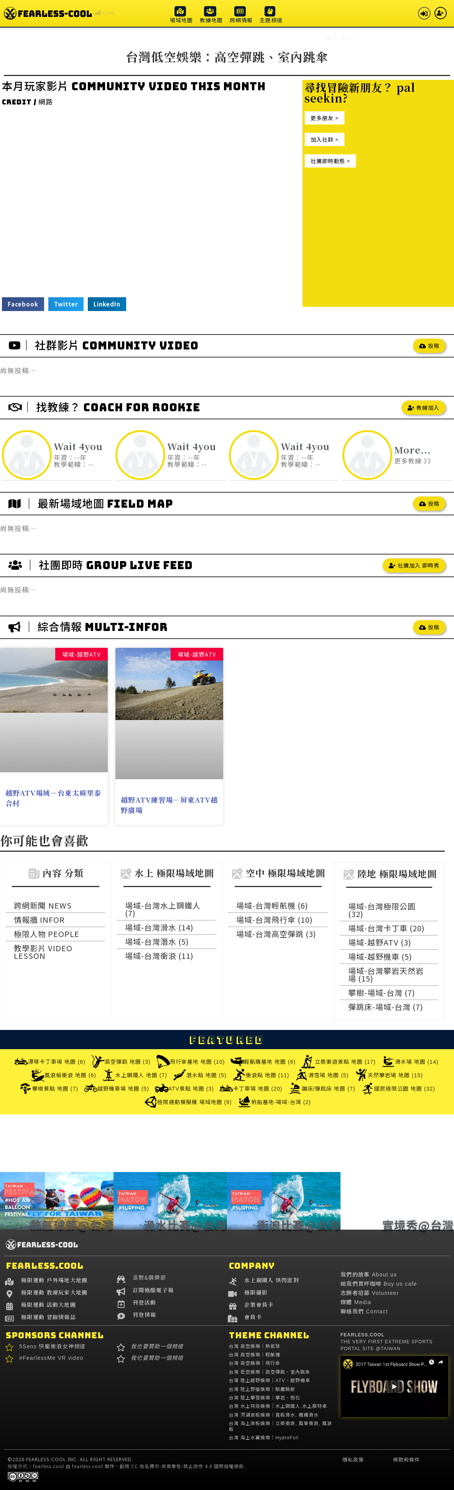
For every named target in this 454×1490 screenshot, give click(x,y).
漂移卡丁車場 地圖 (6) (50, 1061)
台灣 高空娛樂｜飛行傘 (254, 1363)
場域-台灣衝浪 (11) (159, 955)
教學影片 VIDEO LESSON (43, 951)
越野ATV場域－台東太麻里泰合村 (53, 798)
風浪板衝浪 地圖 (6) (63, 1075)
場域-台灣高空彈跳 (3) (276, 933)
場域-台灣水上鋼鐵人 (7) (163, 909)
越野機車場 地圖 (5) (116, 1088)
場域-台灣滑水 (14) (159, 927)
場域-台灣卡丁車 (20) (386, 928)
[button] (181, 14)
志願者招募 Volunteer (369, 1293)
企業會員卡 (259, 1304)
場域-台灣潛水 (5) (157, 941)
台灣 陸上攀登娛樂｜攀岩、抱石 (264, 1398)
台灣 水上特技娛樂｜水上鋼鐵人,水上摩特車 (278, 1406)
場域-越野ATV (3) (379, 942)
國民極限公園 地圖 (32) (398, 1088)
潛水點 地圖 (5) (200, 1075)
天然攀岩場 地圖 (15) (388, 1075)
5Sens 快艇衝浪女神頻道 (52, 1346)
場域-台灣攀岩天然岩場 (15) (386, 974)
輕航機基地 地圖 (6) (263, 1061)
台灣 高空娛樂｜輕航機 (254, 1355)
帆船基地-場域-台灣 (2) (274, 1102)
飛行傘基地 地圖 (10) (190, 1061)
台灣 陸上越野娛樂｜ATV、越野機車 (269, 1380)
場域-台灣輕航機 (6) (272, 905)
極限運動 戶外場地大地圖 (54, 1280)
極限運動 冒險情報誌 (48, 1317)
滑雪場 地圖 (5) (322, 1075)
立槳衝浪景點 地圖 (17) (338, 1061)
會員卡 (253, 1317)
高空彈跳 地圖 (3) (121, 1061)
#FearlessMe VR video (51, 1358)
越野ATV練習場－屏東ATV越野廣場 (169, 805)
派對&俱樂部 (149, 1278)
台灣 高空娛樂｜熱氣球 (254, 1346)
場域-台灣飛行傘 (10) (274, 919)
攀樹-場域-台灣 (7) (381, 992)
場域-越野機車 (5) (380, 956)
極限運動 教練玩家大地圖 (54, 1292)
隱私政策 (353, 1459)
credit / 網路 (27, 102)
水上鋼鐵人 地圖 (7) (134, 1075)
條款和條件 (406, 1459)
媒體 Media (355, 1302)
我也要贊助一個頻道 (157, 1346)
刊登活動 (144, 1302)
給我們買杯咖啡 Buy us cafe (378, 1284)
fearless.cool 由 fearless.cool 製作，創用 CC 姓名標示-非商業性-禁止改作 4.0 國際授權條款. (139, 1466)
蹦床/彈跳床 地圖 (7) (321, 1088)
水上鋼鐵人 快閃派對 (271, 1280)
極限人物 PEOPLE (46, 933)
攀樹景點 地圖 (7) (48, 1088)
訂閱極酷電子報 (153, 1290)
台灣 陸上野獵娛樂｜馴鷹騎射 (262, 1389)
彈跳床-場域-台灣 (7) (385, 1006)
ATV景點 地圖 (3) (184, 1088)
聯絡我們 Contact (364, 1311)
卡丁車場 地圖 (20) (251, 1088)
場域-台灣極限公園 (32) (382, 910)
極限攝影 (256, 1292)
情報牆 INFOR (39, 919)
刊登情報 (144, 1314)
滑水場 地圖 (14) (410, 1061)
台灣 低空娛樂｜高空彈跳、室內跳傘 (269, 1372)
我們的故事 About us (368, 1274)
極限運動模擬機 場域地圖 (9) (188, 1102)
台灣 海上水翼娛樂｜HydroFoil (264, 1437)
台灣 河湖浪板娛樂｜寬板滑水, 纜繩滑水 (274, 1415)
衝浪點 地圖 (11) (261, 1075)
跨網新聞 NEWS (43, 905)
